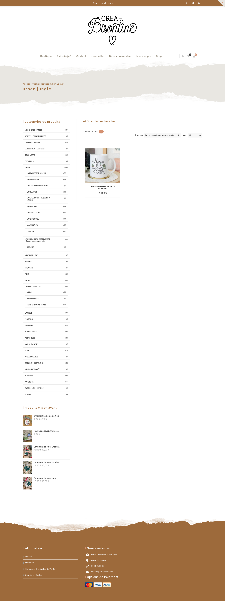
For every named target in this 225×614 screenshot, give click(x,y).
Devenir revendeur (120, 56)
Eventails (29, 161)
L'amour (30, 231)
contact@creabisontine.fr (102, 571)
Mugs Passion (33, 212)
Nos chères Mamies (33, 130)
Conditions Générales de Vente (40, 568)
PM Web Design (196, 608)
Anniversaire (32, 298)
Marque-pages (31, 344)
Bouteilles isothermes (35, 136)
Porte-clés (30, 338)
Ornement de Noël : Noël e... (41, 462)
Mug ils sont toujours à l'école (38, 199)
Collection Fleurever (35, 149)
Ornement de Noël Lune (39, 478)
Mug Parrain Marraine (37, 186)
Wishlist (29, 556)
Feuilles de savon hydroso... (41, 431)
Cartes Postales (32, 142)
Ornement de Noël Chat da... (41, 446)
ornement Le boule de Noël (41, 416)
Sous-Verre (30, 155)
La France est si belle (36, 173)
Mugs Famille (33, 179)
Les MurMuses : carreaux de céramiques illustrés (37, 240)
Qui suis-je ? (64, 56)
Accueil (26, 84)
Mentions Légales (33, 575)
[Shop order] (162, 135)
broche (30, 247)
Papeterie (29, 382)
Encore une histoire (34, 388)
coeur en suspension (34, 363)
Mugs (27, 167)
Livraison (29, 562)
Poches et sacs (31, 331)
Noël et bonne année (36, 305)
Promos (28, 280)
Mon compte (143, 56)
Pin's (27, 274)
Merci (29, 292)
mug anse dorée (32, 369)
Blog (159, 56)
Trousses (29, 268)
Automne (29, 375)
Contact (81, 56)
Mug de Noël (33, 219)
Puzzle (28, 394)
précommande (31, 357)
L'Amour (28, 313)
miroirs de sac (31, 255)
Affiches (28, 261)
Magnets (29, 325)
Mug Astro (32, 192)
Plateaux (29, 319)
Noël (27, 350)
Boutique (46, 56)
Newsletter (98, 56)
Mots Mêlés (32, 225)
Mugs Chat (32, 206)
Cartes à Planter (32, 286)
